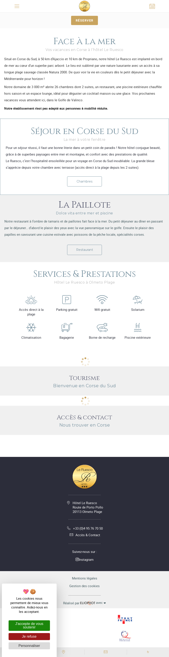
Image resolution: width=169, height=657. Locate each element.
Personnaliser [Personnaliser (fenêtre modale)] (29, 646)
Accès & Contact (84, 535)
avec (84, 602)
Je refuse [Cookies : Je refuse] (29, 636)
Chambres (84, 181)
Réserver (85, 20)
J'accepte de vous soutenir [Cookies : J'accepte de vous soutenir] (29, 625)
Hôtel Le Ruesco (88, 507)
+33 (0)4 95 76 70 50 (84, 528)
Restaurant (84, 250)
